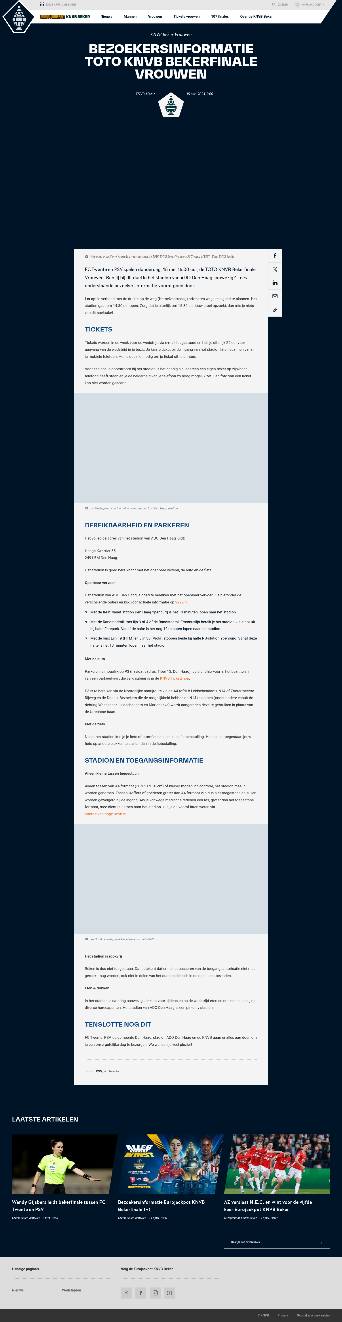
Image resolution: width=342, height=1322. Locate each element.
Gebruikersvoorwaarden (313, 1315)
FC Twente (111, 1071)
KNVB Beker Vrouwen (171, 34)
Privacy (283, 1315)
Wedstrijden (71, 1290)
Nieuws (18, 1290)
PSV (99, 1071)
